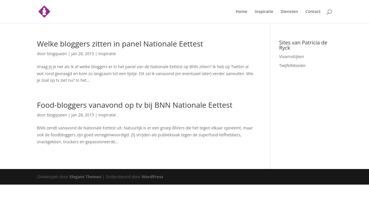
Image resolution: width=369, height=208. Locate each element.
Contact (313, 12)
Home (241, 12)
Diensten (289, 12)
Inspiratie (264, 12)
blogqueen (57, 53)
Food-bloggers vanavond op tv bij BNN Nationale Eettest (134, 105)
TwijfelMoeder (292, 65)
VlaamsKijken (291, 56)
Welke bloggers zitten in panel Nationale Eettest (120, 43)
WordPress (152, 176)
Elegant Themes (85, 176)
